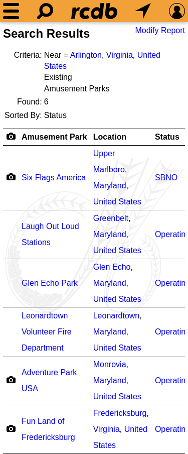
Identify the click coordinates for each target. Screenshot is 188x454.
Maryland (109, 185)
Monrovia (109, 364)
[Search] (45, 11)
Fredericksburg (120, 413)
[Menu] (11, 11)
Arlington (86, 55)
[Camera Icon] (11, 176)
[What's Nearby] (143, 11)
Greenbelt (110, 218)
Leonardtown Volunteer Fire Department (47, 331)
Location (110, 137)
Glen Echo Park (50, 283)
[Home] (94, 11)
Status (167, 137)
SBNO (166, 177)
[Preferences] (177, 11)
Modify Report (160, 30)
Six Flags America (54, 177)
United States (117, 201)
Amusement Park (54, 137)
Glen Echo (112, 267)
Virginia (119, 55)
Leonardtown (116, 315)
